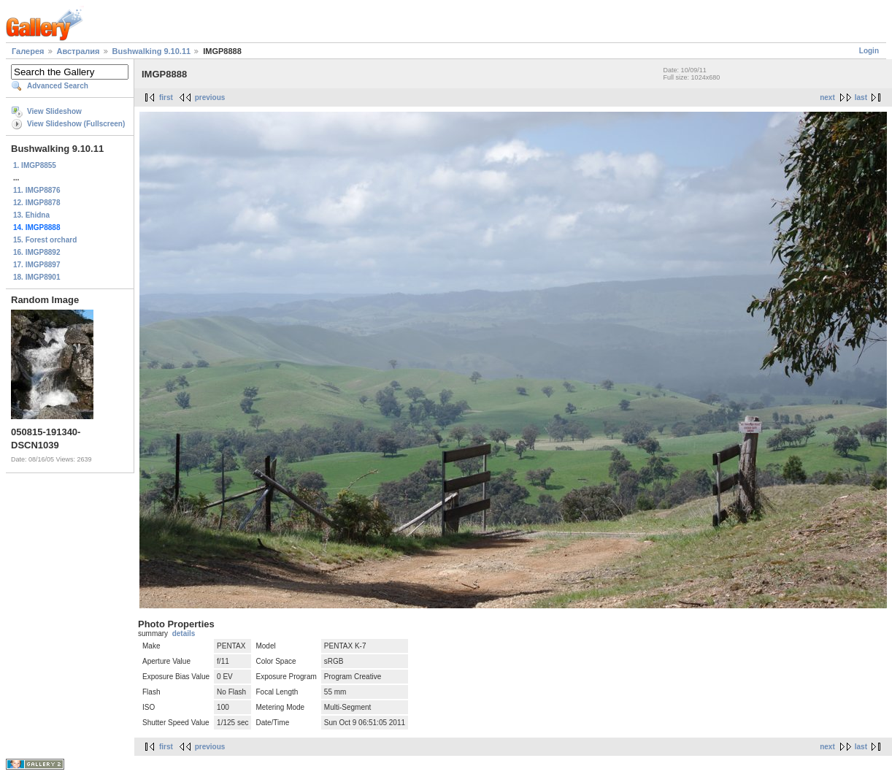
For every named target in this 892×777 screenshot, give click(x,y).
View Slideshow (54, 111)
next (827, 97)
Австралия (78, 51)
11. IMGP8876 (36, 190)
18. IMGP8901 (36, 277)
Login (869, 51)
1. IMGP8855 (34, 165)
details (184, 633)
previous (210, 97)
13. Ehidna (31, 215)
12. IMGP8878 (36, 203)
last (861, 97)
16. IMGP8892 (36, 252)
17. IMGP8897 (36, 265)
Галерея (28, 51)
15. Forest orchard (45, 240)
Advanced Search (57, 86)
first (166, 97)
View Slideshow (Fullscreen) (76, 124)
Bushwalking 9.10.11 (151, 51)
